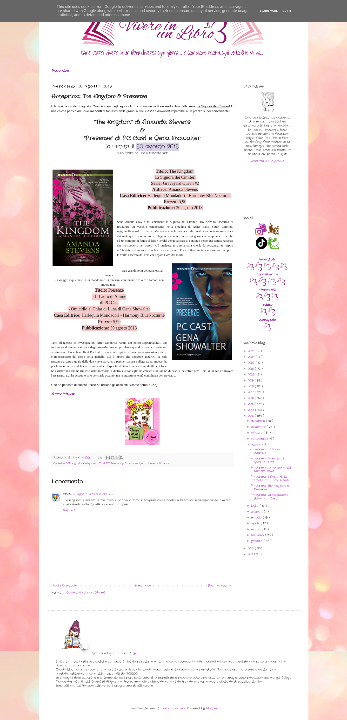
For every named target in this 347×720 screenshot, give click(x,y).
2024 (252, 357)
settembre (259, 439)
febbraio (258, 535)
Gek (135, 653)
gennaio (257, 541)
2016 (251, 398)
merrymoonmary (172, 708)
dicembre (258, 421)
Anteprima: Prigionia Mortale (265, 451)
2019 (251, 380)
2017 (251, 392)
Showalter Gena (135, 463)
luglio (255, 506)
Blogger (211, 708)
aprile (256, 523)
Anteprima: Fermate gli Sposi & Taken (267, 460)
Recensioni (60, 70)
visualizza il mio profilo (267, 161)
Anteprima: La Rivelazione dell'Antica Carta (269, 496)
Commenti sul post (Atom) (85, 592)
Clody (67, 494)
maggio (257, 517)
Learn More (269, 11)
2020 (252, 374)
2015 (251, 404)
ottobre (257, 433)
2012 (251, 548)
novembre (259, 427)
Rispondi (69, 510)
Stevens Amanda (159, 463)
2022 (252, 363)
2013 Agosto (74, 463)
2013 (251, 416)
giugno (256, 511)
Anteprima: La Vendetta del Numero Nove (270, 469)
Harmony (117, 463)
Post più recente (65, 585)
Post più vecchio (220, 585)
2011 (251, 554)
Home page (142, 585)
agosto (256, 444)
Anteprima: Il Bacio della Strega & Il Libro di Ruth (270, 478)
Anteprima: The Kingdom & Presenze (269, 487)
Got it (286, 11)
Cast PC (104, 463)
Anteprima (90, 463)
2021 (251, 369)
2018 (251, 386)
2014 (251, 410)
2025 (252, 351)
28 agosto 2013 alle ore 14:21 (93, 494)
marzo (256, 529)
